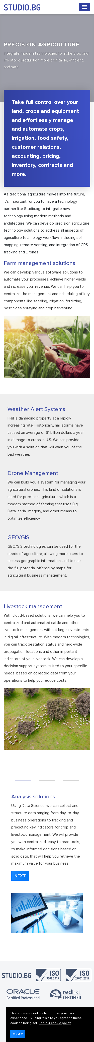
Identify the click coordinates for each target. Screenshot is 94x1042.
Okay (18, 1034)
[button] (20, 876)
